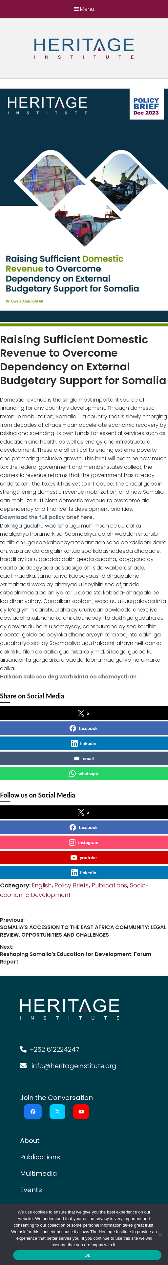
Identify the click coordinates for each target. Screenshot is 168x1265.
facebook (84, 728)
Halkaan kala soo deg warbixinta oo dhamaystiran (68, 676)
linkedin (83, 743)
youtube (84, 857)
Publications (109, 885)
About (30, 1140)
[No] (160, 1234)
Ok (87, 1255)
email (84, 758)
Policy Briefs (71, 885)
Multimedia (38, 1173)
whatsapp (83, 773)
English (42, 885)
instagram (83, 842)
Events (31, 1189)
